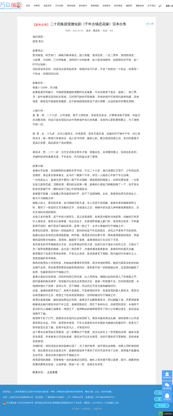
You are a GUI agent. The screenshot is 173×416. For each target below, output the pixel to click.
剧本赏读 (118, 6)
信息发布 (48, 6)
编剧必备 (140, 6)
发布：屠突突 (93, 30)
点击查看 (52, 372)
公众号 (161, 392)
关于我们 (151, 6)
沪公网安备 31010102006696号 (19, 403)
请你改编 (71, 6)
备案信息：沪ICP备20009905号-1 (100, 397)
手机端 (161, 405)
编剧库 (129, 6)
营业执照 (39, 397)
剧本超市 (83, 6)
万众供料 (59, 6)
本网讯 (37, 6)
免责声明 (97, 409)
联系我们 (86, 409)
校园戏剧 (95, 6)
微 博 (161, 399)
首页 (28, 6)
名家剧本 (106, 6)
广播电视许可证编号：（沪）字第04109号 (65, 397)
